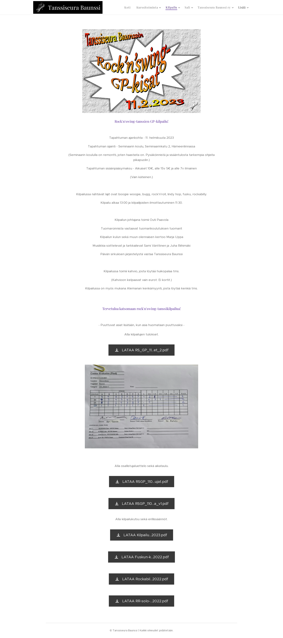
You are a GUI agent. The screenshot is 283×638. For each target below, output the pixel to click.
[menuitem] (128, 7)
